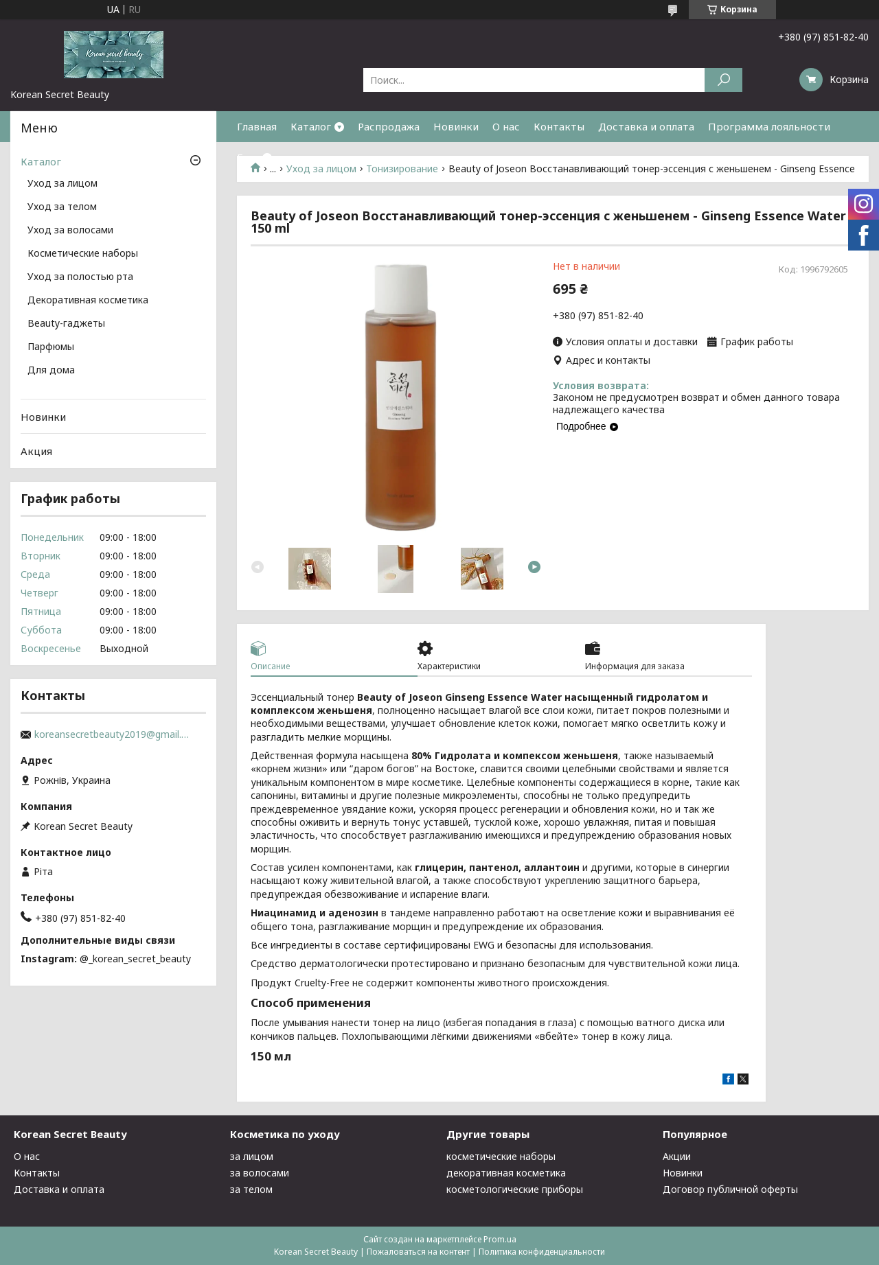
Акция (36, 451)
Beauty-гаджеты (66, 323)
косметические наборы (501, 1156)
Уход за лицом (62, 183)
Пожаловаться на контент (418, 1251)
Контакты (559, 126)
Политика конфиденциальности (542, 1251)
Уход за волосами (70, 230)
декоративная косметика (506, 1172)
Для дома (51, 370)
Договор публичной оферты (730, 1189)
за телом (251, 1189)
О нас (506, 126)
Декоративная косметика (87, 300)
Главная (257, 126)
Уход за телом (62, 207)
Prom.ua (499, 1239)
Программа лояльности (769, 126)
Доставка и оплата (646, 126)
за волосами (259, 1172)
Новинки (456, 126)
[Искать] (723, 80)
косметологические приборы (514, 1189)
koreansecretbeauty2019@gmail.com (113, 734)
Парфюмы (50, 347)
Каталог (310, 126)
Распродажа (389, 126)
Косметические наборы (82, 253)
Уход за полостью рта (80, 277)
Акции (677, 1156)
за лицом (251, 1156)
